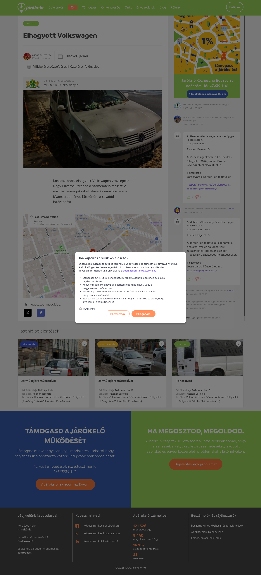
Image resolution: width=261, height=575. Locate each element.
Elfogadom (143, 314)
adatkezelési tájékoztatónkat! (140, 270)
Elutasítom (117, 314)
